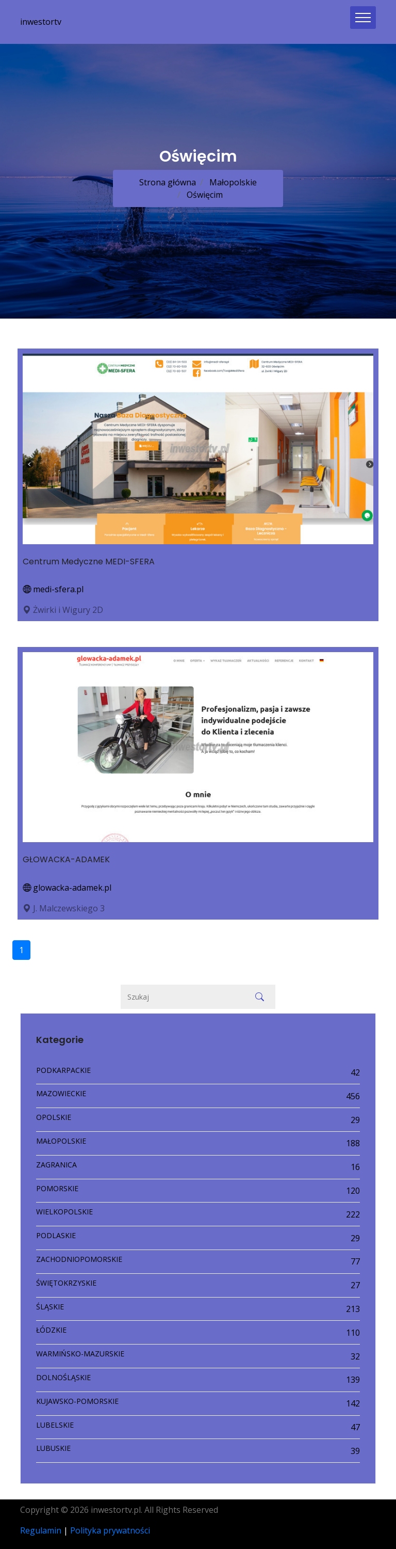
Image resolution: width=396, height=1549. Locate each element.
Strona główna (167, 182)
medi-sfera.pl (53, 589)
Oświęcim (204, 194)
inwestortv (40, 21)
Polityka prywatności (110, 1530)
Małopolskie (232, 182)
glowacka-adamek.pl (67, 887)
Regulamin (40, 1530)
